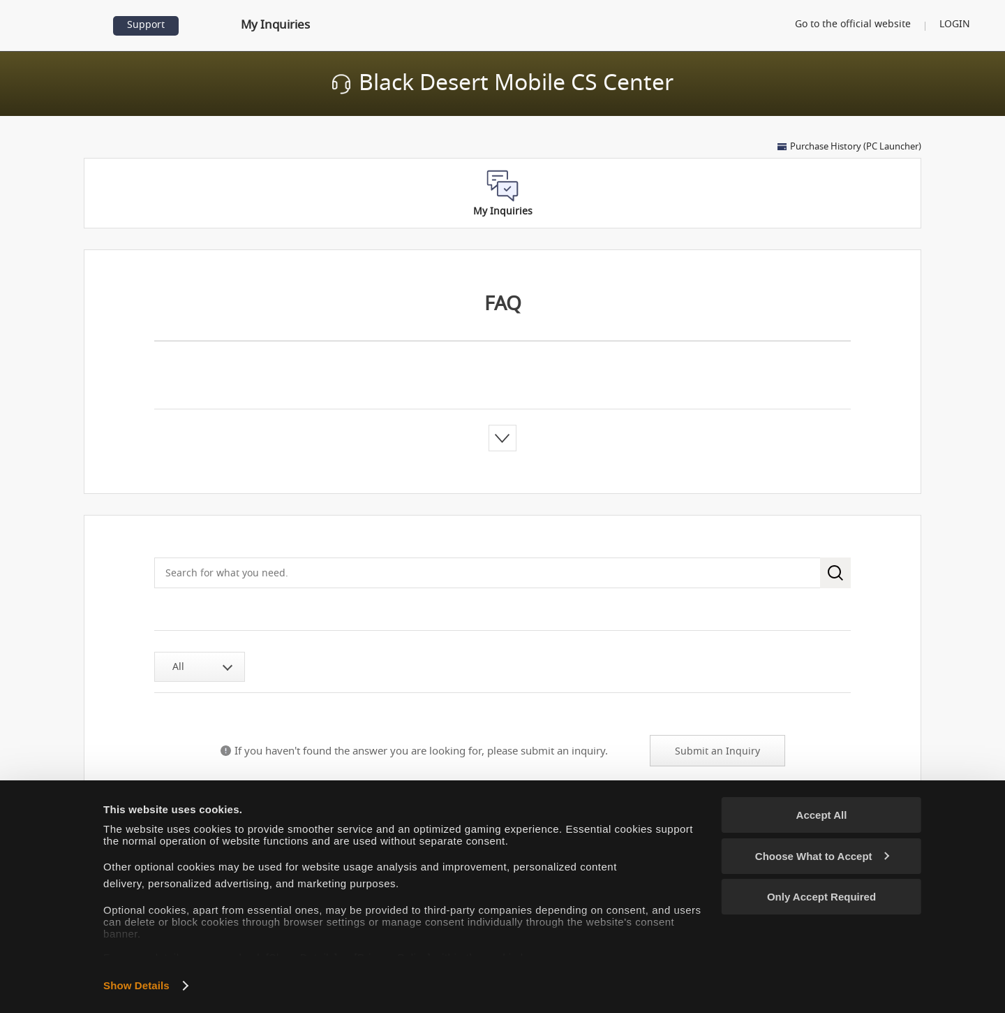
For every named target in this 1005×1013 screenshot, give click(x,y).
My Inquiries (274, 25)
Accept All (821, 815)
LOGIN (954, 24)
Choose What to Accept (822, 856)
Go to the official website (851, 24)
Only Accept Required (821, 897)
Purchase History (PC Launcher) (855, 146)
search (835, 572)
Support (146, 24)
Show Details (136, 985)
